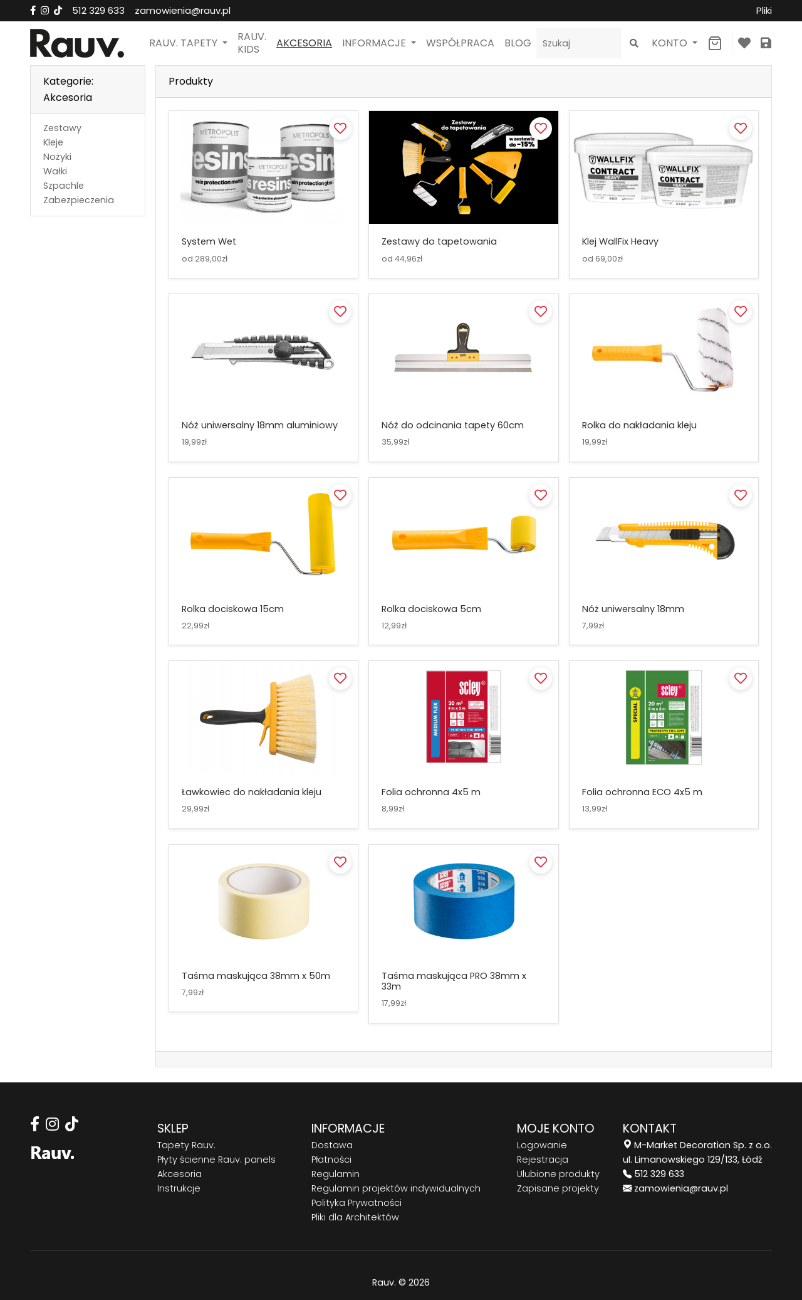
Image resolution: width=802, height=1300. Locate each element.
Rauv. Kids (251, 42)
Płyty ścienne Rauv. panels (216, 1159)
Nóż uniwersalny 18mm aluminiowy (260, 425)
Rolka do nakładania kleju (639, 425)
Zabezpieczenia (78, 200)
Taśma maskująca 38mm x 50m (256, 976)
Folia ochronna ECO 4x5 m (642, 792)
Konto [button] (671, 43)
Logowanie (542, 1145)
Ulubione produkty (558, 1174)
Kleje (53, 142)
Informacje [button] (375, 43)
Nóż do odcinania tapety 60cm (453, 425)
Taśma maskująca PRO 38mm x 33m (454, 981)
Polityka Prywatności (356, 1203)
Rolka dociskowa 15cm (233, 609)
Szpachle (63, 185)
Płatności (331, 1159)
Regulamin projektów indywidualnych (396, 1188)
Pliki (764, 10)
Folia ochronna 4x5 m (431, 792)
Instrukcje (178, 1188)
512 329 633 (98, 10)
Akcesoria (304, 43)
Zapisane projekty (558, 1188)
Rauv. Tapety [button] (184, 43)
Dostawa (332, 1145)
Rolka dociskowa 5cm (431, 609)
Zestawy (62, 128)
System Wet (209, 241)
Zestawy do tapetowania (439, 241)
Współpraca (460, 43)
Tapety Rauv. (186, 1145)
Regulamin (335, 1174)
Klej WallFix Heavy (620, 241)
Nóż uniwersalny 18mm (633, 609)
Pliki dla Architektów (355, 1217)
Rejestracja (542, 1159)
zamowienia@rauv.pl (183, 10)
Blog (517, 43)
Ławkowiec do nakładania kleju (251, 792)
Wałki (55, 171)
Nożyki (57, 157)
